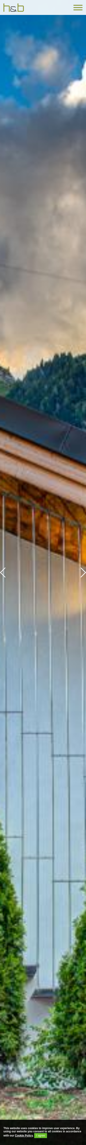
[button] (83, 572)
